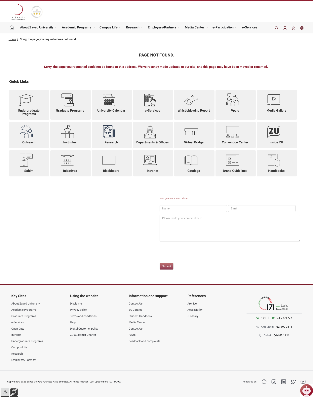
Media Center (194, 27)
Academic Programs (76, 27)
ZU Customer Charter (83, 334)
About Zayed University (37, 27)
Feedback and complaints (144, 341)
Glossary (192, 316)
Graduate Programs (23, 316)
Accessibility (195, 309)
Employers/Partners (162, 27)
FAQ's (132, 334)
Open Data (17, 328)
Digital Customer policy (84, 328)
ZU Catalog (135, 309)
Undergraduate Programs (27, 341)
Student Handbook (140, 316)
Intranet (16, 334)
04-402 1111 (282, 335)
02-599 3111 (284, 326)
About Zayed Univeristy (25, 303)
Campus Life (108, 27)
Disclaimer (76, 303)
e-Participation (223, 27)
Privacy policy (78, 309)
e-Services (249, 27)
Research (132, 27)
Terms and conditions (83, 316)
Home (12, 39)
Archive (192, 303)
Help (73, 322)
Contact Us (135, 303)
